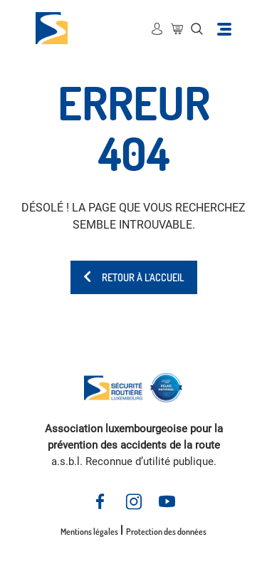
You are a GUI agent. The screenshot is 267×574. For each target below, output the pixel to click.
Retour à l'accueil (133, 277)
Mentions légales (89, 531)
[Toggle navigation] (224, 28)
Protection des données (166, 531)
